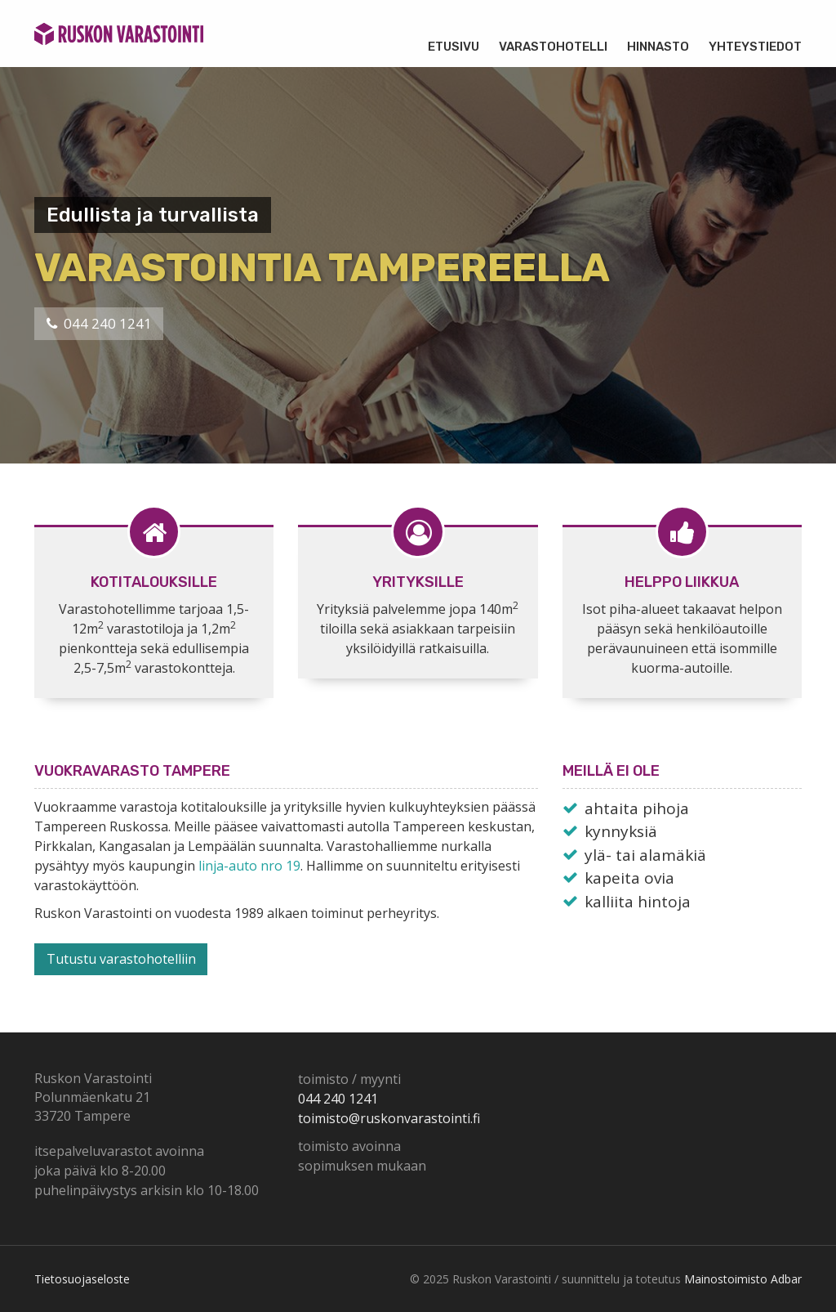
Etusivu (453, 46)
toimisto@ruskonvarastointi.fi (389, 1118)
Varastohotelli (553, 46)
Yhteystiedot (755, 46)
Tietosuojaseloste (82, 1279)
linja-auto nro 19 (249, 866)
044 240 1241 (99, 323)
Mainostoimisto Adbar (743, 1279)
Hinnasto (658, 46)
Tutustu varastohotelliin (121, 959)
